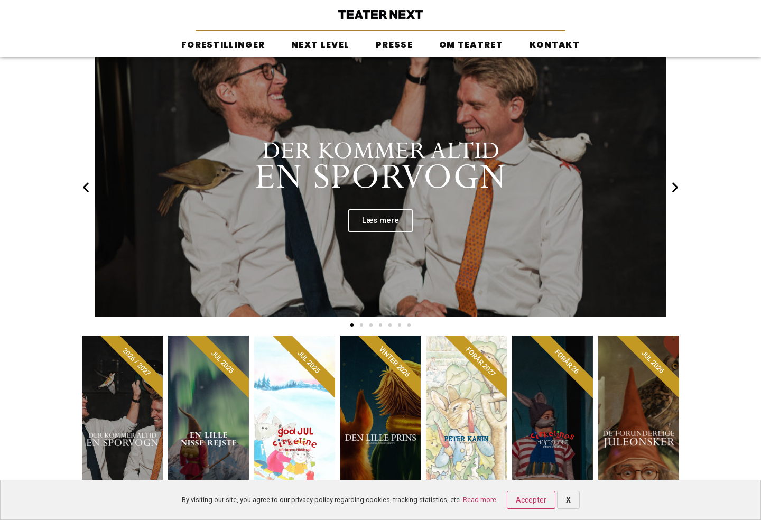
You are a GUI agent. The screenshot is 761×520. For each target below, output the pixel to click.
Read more (479, 500)
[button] (352, 325)
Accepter (531, 500)
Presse (394, 45)
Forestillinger (223, 45)
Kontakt (555, 45)
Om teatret (471, 45)
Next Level (320, 45)
